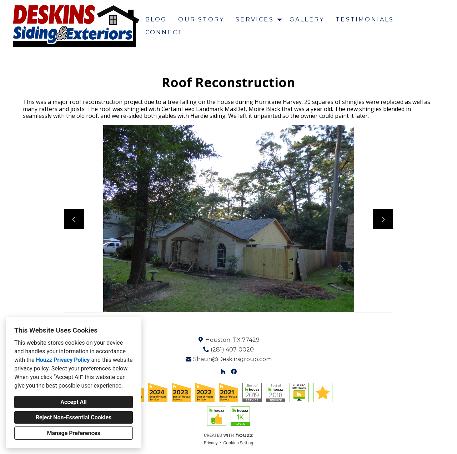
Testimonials (365, 19)
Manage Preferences (73, 433)
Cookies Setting (238, 442)
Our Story (201, 19)
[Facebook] (234, 371)
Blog (156, 19)
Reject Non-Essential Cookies (74, 417)
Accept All (73, 402)
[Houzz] (223, 371)
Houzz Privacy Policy (63, 359)
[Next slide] (383, 219)
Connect (164, 32)
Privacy (211, 442)
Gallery (307, 19)
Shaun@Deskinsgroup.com (232, 359)
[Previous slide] (74, 219)
